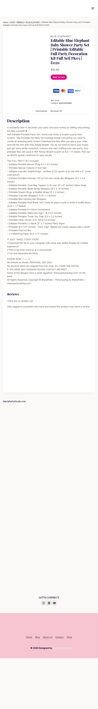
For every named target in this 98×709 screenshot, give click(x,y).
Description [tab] (41, 162)
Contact (59, 688)
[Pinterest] (49, 654)
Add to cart (59, 77)
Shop (69, 688)
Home (29, 688)
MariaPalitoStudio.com (14, 452)
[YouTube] (54, 654)
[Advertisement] (49, 475)
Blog (37, 688)
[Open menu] (94, 8)
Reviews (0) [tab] (56, 162)
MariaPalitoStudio (62, 699)
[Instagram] (43, 654)
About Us (47, 688)
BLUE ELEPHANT (61, 36)
